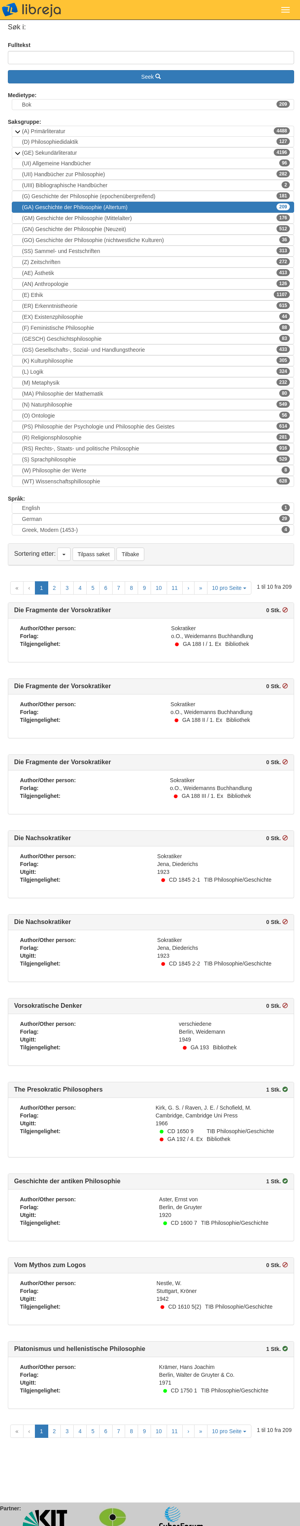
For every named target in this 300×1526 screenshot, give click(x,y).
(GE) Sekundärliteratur (156, 152)
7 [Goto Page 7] (118, 588)
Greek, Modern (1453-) (156, 529)
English (156, 507)
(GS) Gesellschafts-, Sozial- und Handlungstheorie (156, 349)
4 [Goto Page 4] (80, 588)
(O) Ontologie (156, 415)
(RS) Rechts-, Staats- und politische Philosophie (156, 448)
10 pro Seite (229, 588)
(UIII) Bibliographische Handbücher (156, 184)
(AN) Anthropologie (156, 283)
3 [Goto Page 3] (67, 588)
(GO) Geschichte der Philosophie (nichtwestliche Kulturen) (156, 239)
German (156, 518)
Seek (151, 77)
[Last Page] (200, 588)
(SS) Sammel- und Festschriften (156, 250)
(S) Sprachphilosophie (156, 459)
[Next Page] (188, 588)
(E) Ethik (156, 294)
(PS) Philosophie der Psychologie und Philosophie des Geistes (156, 426)
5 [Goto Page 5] (93, 588)
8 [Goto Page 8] (131, 588)
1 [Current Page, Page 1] (41, 588)
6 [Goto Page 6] (105, 588)
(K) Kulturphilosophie (156, 360)
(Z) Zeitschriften (156, 261)
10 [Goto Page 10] (159, 588)
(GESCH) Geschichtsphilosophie (156, 338)
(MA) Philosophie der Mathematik (156, 393)
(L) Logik (156, 371)
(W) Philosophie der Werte (156, 470)
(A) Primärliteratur (156, 130)
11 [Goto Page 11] (175, 588)
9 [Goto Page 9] (144, 588)
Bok (156, 104)
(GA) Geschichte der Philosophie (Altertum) (156, 206)
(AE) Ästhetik (156, 272)
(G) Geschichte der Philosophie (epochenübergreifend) (156, 195)
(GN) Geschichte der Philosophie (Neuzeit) (156, 228)
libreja (31, 10)
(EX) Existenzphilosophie (156, 316)
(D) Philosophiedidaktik (156, 141)
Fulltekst (19, 45)
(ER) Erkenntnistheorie (156, 305)
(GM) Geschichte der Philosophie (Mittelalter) (156, 217)
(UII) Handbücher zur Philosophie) (156, 173)
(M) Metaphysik (156, 382)
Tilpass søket (94, 554)
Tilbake (130, 554)
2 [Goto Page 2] (54, 588)
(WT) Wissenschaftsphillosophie (156, 481)
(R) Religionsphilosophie (156, 437)
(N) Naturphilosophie (156, 404)
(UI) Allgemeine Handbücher (156, 162)
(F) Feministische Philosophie (156, 327)
